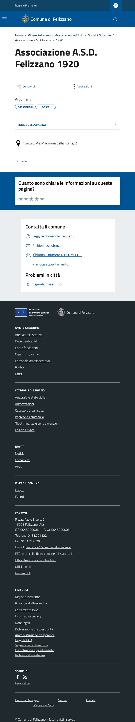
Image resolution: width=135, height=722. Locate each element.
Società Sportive (99, 35)
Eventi (19, 496)
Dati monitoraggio (27, 700)
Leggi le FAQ (23, 640)
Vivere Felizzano (39, 35)
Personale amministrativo (32, 360)
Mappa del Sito (43, 705)
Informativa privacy (28, 616)
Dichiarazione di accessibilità (34, 629)
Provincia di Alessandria (31, 603)
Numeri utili (23, 573)
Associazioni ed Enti (69, 35)
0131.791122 (37, 535)
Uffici (18, 373)
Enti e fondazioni (26, 347)
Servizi (62, 700)
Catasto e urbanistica (29, 410)
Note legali (22, 622)
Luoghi (19, 490)
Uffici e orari (23, 566)
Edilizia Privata (25, 429)
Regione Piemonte (26, 5)
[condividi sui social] (25, 86)
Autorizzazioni (24, 403)
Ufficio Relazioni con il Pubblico (35, 560)
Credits (90, 700)
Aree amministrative (29, 334)
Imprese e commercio (29, 416)
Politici (19, 367)
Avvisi (19, 466)
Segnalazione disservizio (31, 645)
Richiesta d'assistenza (30, 655)
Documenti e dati (26, 341)
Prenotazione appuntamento (34, 650)
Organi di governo (27, 354)
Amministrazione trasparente (35, 634)
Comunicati (22, 460)
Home (19, 35)
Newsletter (22, 683)
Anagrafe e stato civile (30, 397)
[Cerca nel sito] (113, 19)
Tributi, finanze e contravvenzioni (37, 423)
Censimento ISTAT (27, 609)
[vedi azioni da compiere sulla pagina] (81, 86)
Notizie (19, 453)
